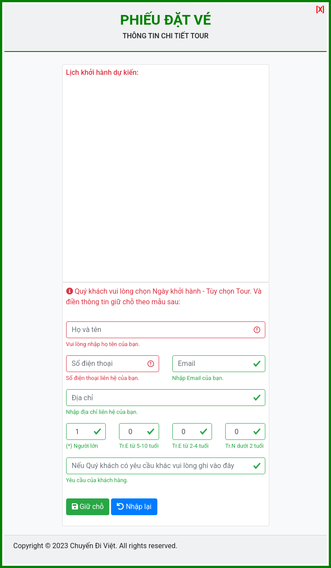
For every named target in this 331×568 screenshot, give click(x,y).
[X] (320, 9)
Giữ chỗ (88, 506)
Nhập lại (134, 506)
